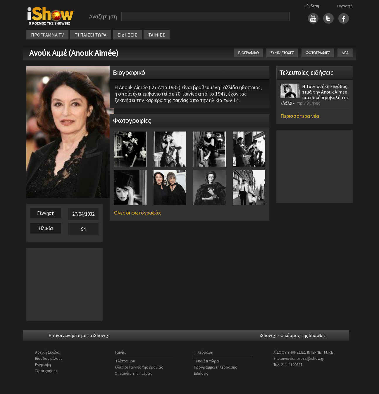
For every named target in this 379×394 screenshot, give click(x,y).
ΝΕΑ (345, 52)
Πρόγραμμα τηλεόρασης (215, 367)
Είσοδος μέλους (49, 358)
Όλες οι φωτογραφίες (137, 212)
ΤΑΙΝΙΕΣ (156, 35)
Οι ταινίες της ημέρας (133, 373)
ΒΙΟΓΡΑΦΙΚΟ (248, 52)
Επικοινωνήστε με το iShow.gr (79, 335)
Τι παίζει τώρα (206, 361)
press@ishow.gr (311, 358)
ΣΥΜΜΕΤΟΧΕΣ (282, 52)
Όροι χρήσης (46, 370)
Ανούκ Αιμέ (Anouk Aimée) (73, 53)
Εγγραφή (345, 5)
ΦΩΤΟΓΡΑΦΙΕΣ (318, 52)
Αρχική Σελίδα (47, 352)
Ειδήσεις (201, 373)
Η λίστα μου (125, 361)
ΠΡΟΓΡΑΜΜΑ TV (47, 35)
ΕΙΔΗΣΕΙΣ (127, 35)
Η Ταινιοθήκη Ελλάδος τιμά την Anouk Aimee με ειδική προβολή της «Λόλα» (314, 94)
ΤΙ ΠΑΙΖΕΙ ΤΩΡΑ (90, 35)
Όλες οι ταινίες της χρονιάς (139, 367)
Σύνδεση (311, 5)
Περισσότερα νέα (299, 116)
